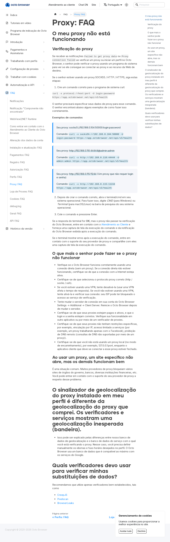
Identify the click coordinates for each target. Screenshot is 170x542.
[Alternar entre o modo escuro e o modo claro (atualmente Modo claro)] (126, 4)
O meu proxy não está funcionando (153, 18)
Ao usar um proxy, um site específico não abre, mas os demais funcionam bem (156, 57)
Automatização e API (19, 85)
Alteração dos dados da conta (26, 140)
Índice (11, 15)
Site (94, 4)
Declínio (142, 531)
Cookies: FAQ (17, 198)
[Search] (149, 4)
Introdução (14, 42)
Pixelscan (62, 499)
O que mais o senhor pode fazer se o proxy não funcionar (156, 37)
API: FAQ (14, 220)
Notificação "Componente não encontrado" (26, 110)
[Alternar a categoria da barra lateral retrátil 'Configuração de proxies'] (44, 69)
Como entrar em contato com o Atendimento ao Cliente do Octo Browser (27, 129)
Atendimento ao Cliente (114, 224)
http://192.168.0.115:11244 (82, 173)
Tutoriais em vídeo (18, 23)
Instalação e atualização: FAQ (26, 147)
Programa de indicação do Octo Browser (26, 32)
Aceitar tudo (126, 531)
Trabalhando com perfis (21, 61)
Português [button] (112, 4)
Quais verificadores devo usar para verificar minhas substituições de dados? (154, 120)
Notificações (17, 101)
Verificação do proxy (155, 26)
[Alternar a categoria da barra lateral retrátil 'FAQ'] (44, 93)
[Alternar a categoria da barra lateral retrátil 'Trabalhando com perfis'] (44, 61)
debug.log (15, 206)
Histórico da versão (19, 229)
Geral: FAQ (15, 213)
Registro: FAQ (17, 162)
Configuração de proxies (22, 69)
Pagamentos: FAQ (19, 155)
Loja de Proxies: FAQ (21, 191)
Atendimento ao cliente (61, 4)
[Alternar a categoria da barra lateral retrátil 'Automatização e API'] (44, 85)
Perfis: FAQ (16, 176)
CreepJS (62, 494)
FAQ (10, 93)
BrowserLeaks (65, 503)
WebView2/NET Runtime (23, 119)
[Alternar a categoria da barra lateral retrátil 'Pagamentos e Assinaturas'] (44, 51)
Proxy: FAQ (16, 184)
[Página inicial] (55, 14)
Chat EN (83, 4)
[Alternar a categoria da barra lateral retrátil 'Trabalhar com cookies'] (44, 77)
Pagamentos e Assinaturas (16, 51)
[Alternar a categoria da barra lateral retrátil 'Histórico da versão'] (44, 228)
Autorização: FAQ (19, 169)
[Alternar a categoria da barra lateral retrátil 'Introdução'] (44, 42)
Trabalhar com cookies (20, 77)
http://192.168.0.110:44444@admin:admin (92, 150)
